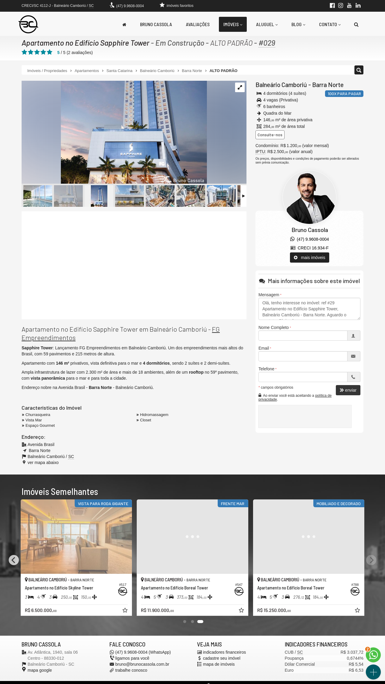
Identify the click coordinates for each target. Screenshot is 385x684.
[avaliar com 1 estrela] (24, 52)
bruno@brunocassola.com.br (142, 664)
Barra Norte (328, 84)
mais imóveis (309, 257)
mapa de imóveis (219, 664)
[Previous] (14, 560)
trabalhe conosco (131, 670)
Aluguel (267, 24)
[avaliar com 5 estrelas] (49, 52)
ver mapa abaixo (43, 462)
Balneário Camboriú (281, 84)
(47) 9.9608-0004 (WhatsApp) (143, 652)
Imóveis (232, 24)
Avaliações (198, 24)
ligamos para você (132, 658)
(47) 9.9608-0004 (130, 6)
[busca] (356, 24)
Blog (298, 24)
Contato (330, 24)
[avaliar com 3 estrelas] (37, 52)
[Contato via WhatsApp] (373, 654)
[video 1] (134, 265)
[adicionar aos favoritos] (126, 611)
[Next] (371, 560)
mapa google (40, 670)
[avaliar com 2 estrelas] (31, 52)
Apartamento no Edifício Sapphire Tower (85, 42)
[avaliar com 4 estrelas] (43, 52)
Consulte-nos (270, 134)
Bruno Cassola (156, 24)
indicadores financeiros (224, 652)
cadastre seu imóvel (221, 658)
